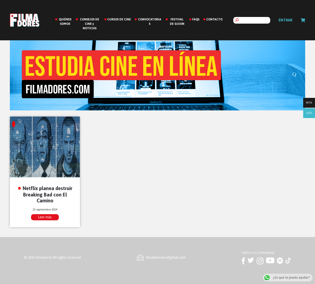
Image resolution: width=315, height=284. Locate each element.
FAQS (195, 19)
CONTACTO (214, 19)
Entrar (285, 20)
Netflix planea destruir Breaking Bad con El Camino (47, 194)
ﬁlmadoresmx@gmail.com (166, 257)
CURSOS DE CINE (119, 19)
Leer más (45, 217)
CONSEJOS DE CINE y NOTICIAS (89, 24)
